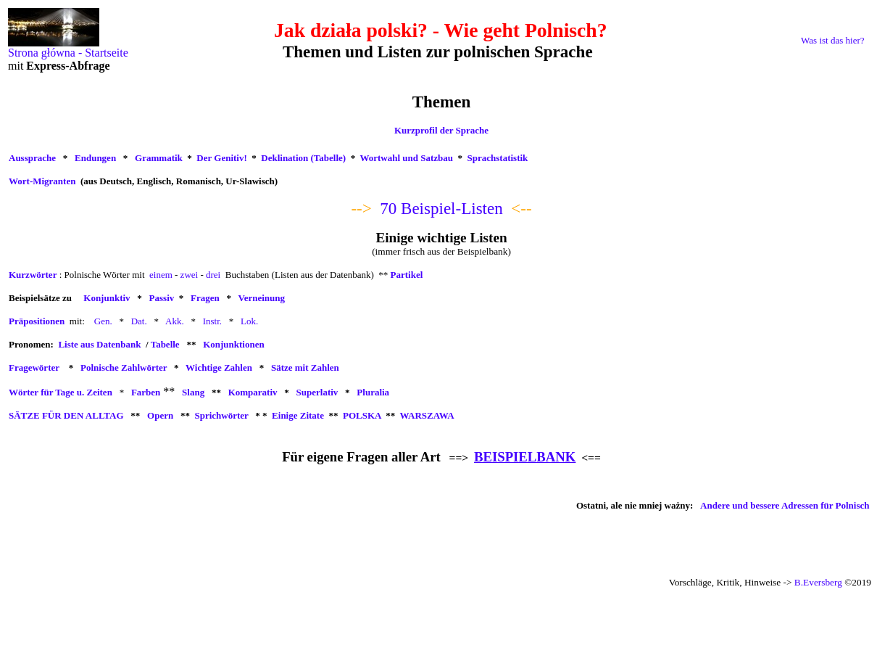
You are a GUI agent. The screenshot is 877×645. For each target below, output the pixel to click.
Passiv (162, 297)
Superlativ (317, 392)
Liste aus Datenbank (99, 344)
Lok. (249, 321)
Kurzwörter (33, 274)
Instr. (212, 321)
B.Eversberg (818, 582)
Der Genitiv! (221, 157)
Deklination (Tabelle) (303, 157)
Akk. (174, 321)
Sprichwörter (221, 415)
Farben (145, 392)
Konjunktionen (234, 344)
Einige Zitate (298, 415)
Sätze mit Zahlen (305, 367)
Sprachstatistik (497, 157)
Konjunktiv (106, 297)
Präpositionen (37, 321)
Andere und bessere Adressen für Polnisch (784, 505)
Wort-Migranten (42, 181)
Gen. (103, 321)
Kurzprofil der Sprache (441, 130)
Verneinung (261, 297)
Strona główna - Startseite (68, 47)
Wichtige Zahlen (219, 367)
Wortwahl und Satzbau (406, 157)
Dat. (139, 321)
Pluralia (373, 392)
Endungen (95, 157)
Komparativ (253, 392)
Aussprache (32, 157)
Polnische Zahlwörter (123, 367)
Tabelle (165, 344)
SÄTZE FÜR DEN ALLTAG (66, 415)
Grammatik (159, 157)
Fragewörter (34, 367)
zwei (189, 274)
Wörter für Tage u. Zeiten (60, 392)
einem (161, 274)
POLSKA (362, 415)
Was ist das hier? (832, 40)
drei (213, 274)
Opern (160, 415)
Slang (193, 392)
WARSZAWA (426, 415)
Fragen (205, 297)
